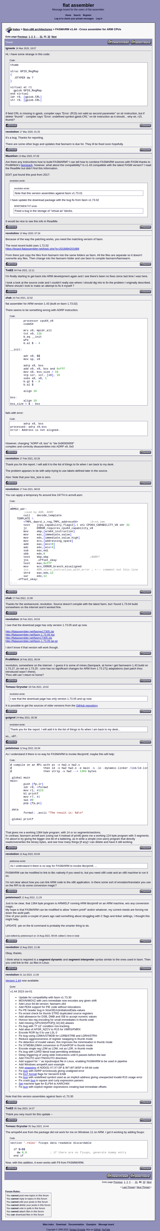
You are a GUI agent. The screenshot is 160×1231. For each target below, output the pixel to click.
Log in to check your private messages (74, 18)
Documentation (76, 1224)
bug (25, 1070)
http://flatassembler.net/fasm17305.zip (29, 637)
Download (61, 1224)
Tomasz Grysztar (77, 1229)
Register (87, 15)
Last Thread (128, 1187)
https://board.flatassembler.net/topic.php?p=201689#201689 (42, 248)
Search (77, 15)
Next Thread (143, 1187)
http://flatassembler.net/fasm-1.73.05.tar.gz (32, 641)
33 (49, 36)
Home (68, 15)
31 (41, 36)
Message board (106, 1224)
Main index (48, 1224)
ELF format (30, 1074)
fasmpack (27, 165)
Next (54, 36)
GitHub (97, 1229)
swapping (30, 1067)
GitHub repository (86, 705)
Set (21, 1083)
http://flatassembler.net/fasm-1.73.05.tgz (30, 634)
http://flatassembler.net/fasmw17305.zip (30, 631)
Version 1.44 (13, 980)
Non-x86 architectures (37, 29)
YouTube (106, 1229)
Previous (22, 36)
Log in (99, 18)
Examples (91, 1224)
